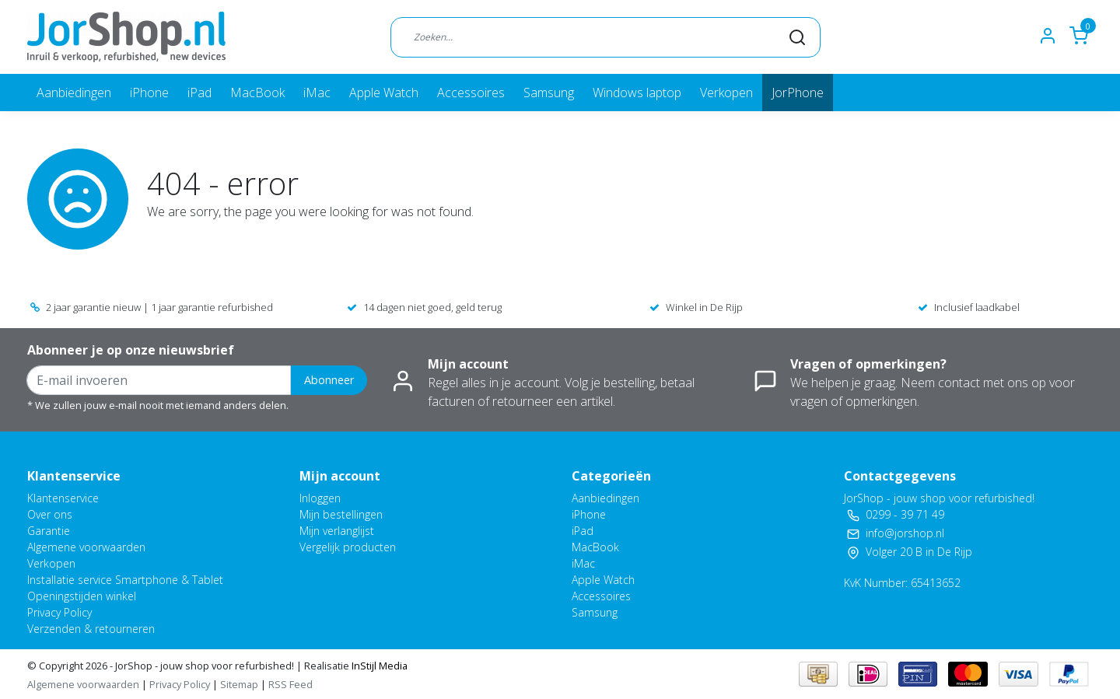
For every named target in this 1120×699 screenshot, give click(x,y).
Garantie (48, 530)
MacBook (257, 92)
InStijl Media (378, 666)
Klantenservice (63, 498)
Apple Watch (383, 92)
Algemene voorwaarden (86, 547)
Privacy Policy (59, 612)
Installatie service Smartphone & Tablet (125, 579)
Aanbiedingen (74, 92)
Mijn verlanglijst (336, 530)
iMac (317, 92)
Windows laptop (637, 92)
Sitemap (239, 684)
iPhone (149, 92)
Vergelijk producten (347, 547)
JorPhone (798, 92)
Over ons (49, 514)
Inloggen (320, 498)
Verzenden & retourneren (91, 628)
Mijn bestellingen (341, 514)
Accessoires (471, 92)
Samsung (548, 92)
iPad (199, 92)
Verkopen (726, 92)
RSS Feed (290, 684)
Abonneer (329, 379)
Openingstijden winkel (81, 596)
